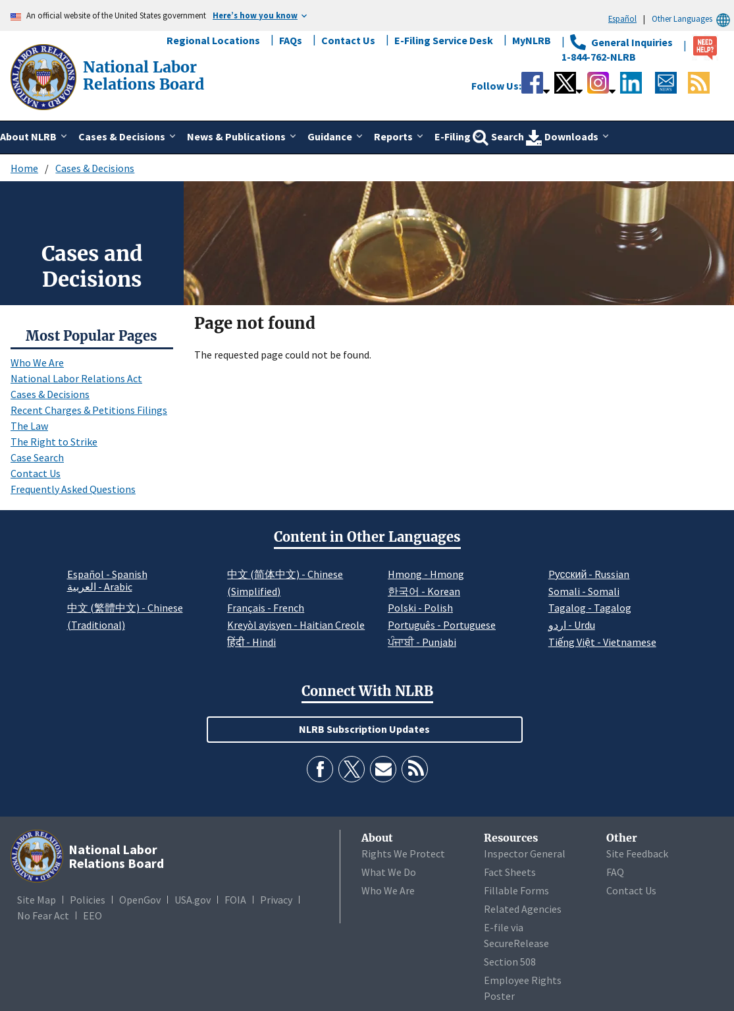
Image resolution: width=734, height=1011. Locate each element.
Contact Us (348, 40)
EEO (92, 915)
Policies (87, 899)
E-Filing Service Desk (443, 40)
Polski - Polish (420, 607)
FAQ (615, 872)
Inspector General (524, 853)
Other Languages (693, 18)
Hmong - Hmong (426, 574)
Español (622, 18)
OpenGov (140, 899)
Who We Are (37, 362)
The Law (29, 425)
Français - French (265, 607)
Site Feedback (637, 853)
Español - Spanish (107, 574)
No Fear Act (43, 915)
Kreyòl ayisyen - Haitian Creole (296, 624)
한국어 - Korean (424, 591)
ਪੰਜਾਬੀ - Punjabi (422, 642)
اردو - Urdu (571, 624)
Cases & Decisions (94, 168)
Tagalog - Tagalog (589, 607)
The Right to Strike (54, 441)
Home (24, 168)
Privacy (276, 899)
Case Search (37, 457)
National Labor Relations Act (76, 378)
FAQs (290, 40)
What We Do (388, 872)
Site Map (36, 899)
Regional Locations (213, 40)
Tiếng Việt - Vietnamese (602, 642)
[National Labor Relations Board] (45, 75)
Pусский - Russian (589, 574)
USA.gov (192, 899)
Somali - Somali (583, 591)
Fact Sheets (510, 872)
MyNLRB (531, 40)
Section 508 (510, 961)
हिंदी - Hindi (251, 642)
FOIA (235, 899)
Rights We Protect (403, 853)
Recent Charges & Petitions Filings (89, 410)
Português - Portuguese (442, 624)
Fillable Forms (516, 890)
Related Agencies (523, 908)
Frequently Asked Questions (73, 489)
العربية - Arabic (99, 587)
